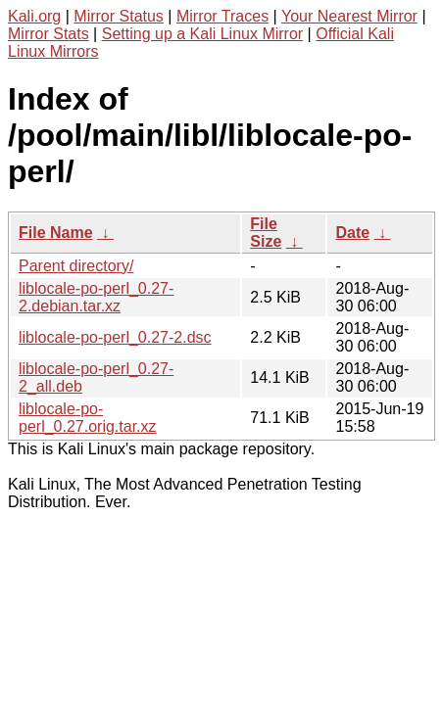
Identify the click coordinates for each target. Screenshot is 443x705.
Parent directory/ (76, 266)
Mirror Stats (48, 33)
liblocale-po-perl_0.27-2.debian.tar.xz (96, 297)
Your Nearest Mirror (349, 16)
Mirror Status (119, 16)
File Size (265, 232)
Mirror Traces (222, 16)
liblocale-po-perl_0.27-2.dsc (115, 337)
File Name (56, 232)
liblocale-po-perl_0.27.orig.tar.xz (88, 417)
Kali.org (34, 16)
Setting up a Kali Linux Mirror (202, 33)
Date (352, 232)
